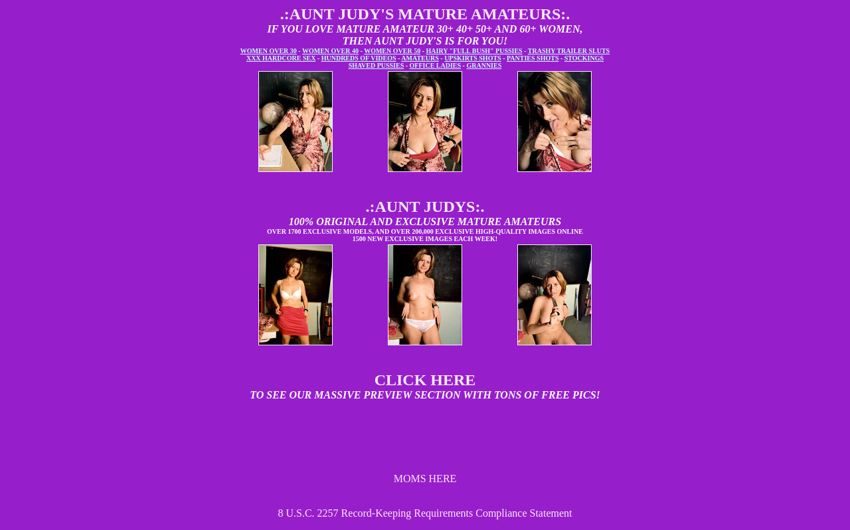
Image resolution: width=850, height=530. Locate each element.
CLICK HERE (425, 380)
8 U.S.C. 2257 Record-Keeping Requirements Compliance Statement (425, 513)
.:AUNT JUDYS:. (425, 206)
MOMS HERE (425, 478)
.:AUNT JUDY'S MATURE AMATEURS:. (425, 14)
